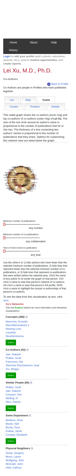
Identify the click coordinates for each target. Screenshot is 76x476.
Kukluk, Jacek (14, 431)
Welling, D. (12, 398)
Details (55, 106)
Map (28, 99)
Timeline (35, 106)
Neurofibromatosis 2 (17, 325)
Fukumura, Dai (14, 361)
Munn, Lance (13, 456)
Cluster (14, 106)
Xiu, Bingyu (12, 368)
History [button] (13, 50)
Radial (46, 99)
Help (54, 42)
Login (6, 56)
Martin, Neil (12, 423)
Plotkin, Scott (13, 358)
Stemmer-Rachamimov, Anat (22, 365)
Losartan (11, 332)
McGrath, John (14, 463)
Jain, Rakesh (13, 354)
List (12, 99)
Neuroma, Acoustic (17, 321)
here (6, 300)
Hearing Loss (13, 328)
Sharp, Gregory (15, 452)
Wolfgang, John (15, 460)
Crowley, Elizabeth (16, 434)
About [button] (33, 42)
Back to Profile (57, 84)
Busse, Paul (13, 427)
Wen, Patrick (13, 401)
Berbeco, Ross (14, 420)
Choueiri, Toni (14, 394)
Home (13, 42)
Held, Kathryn (14, 467)
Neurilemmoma (15, 336)
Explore (11, 342)
